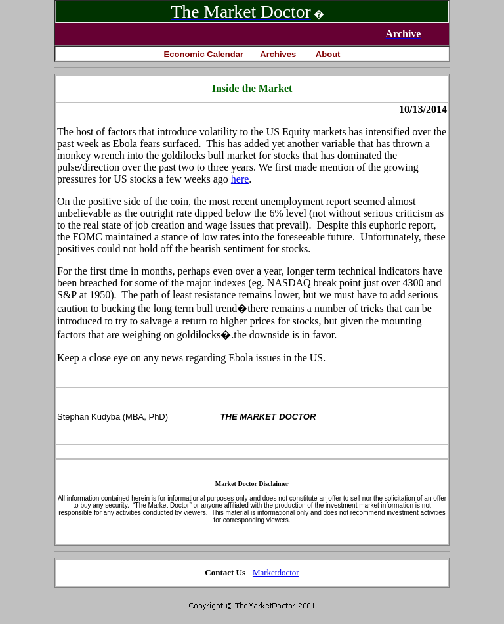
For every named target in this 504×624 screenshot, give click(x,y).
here (240, 179)
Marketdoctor (276, 572)
